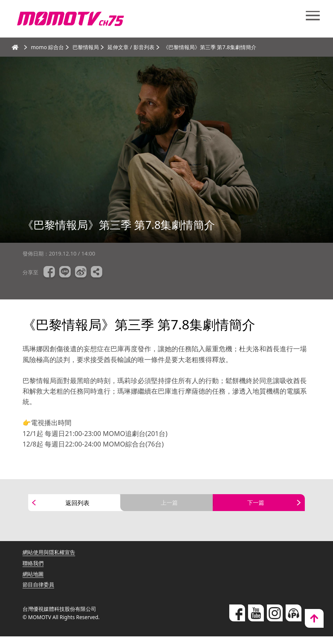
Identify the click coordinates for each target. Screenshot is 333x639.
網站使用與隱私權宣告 (49, 554)
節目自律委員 (38, 587)
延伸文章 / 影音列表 (131, 47)
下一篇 (256, 504)
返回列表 (77, 503)
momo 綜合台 (48, 47)
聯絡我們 (33, 565)
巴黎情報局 (86, 47)
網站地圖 (33, 576)
